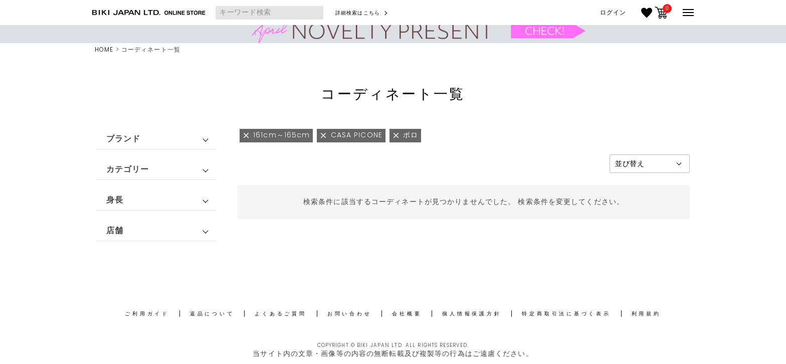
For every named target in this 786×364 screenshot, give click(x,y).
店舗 (114, 230)
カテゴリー (127, 169)
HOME (104, 49)
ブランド (123, 138)
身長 (114, 200)
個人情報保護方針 (471, 313)
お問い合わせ (349, 313)
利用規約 (646, 313)
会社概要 (407, 313)
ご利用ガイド (147, 313)
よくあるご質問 (280, 313)
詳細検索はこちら (357, 13)
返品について (212, 313)
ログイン (613, 13)
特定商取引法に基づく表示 (566, 313)
